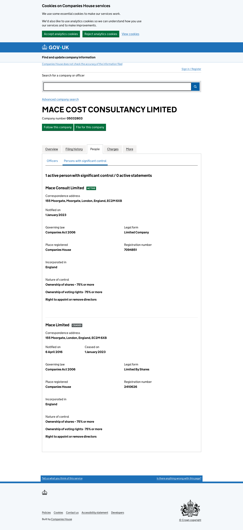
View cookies (130, 33)
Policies (46, 512)
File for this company (90, 127)
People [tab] (95, 149)
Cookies (58, 512)
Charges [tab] (113, 149)
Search (195, 86)
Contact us (72, 512)
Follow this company (58, 127)
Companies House (61, 519)
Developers (117, 512)
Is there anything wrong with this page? (179, 478)
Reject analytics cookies (100, 34)
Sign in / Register (191, 69)
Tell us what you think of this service (62, 478)
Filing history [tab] (74, 149)
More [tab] (129, 149)
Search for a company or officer (63, 75)
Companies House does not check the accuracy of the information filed (82, 64)
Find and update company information (69, 57)
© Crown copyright (190, 520)
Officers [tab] (52, 161)
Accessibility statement (95, 512)
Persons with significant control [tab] (85, 161)
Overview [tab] (51, 149)
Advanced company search (60, 99)
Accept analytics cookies (61, 34)
